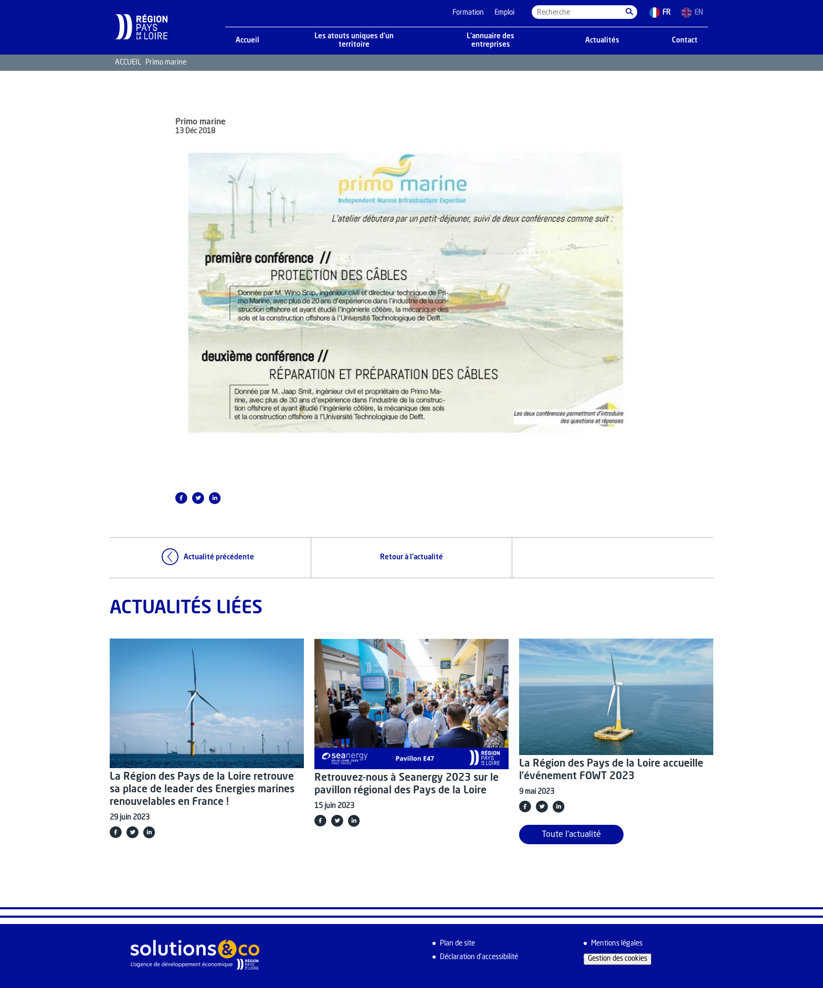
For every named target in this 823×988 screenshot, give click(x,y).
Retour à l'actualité (411, 557)
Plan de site (457, 943)
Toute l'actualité (571, 835)
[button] (629, 12)
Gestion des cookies (617, 958)
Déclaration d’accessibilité (479, 957)
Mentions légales (616, 943)
